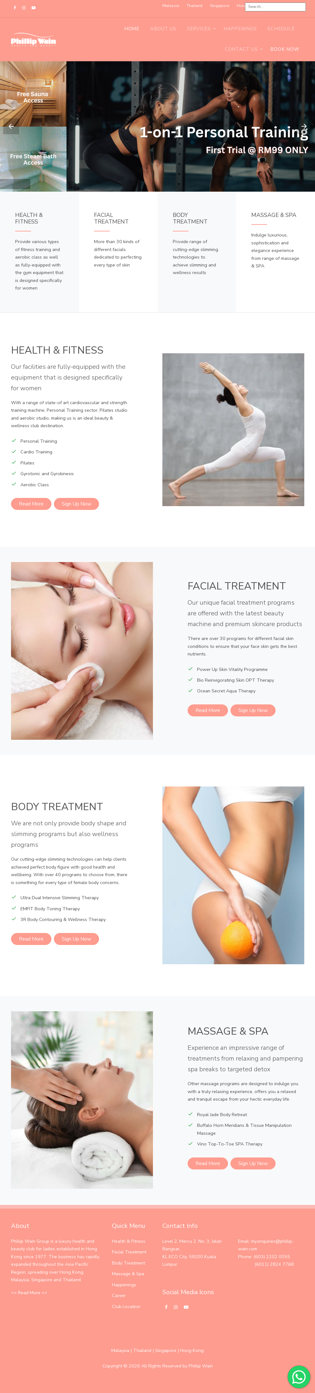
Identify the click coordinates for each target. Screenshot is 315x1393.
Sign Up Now (76, 503)
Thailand (142, 1350)
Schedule (281, 29)
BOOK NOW (284, 49)
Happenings (240, 29)
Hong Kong (192, 1350)
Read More (31, 503)
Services (199, 29)
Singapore (165, 1350)
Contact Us (241, 49)
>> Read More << (29, 1292)
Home (131, 29)
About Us (163, 29)
